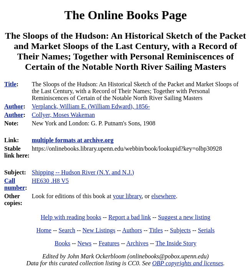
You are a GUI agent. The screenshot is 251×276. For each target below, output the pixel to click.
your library (127, 196)
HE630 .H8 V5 (50, 180)
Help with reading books (71, 217)
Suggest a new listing (184, 217)
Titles (156, 230)
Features (109, 243)
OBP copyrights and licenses (187, 263)
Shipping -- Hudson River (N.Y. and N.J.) (83, 172)
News (84, 243)
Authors (132, 230)
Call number (14, 184)
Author (13, 106)
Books (62, 243)
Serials (206, 230)
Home (43, 230)
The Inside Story (176, 243)
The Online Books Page (125, 15)
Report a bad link (129, 217)
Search (67, 230)
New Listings (99, 230)
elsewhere (163, 196)
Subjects (180, 230)
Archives (137, 243)
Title (10, 84)
